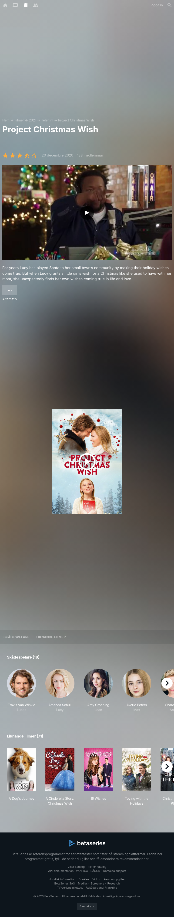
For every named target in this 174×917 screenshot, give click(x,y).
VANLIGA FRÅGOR (88, 871)
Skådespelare (16, 637)
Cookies (83, 879)
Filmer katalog (97, 866)
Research (113, 883)
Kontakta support (114, 871)
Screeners (97, 883)
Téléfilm (47, 120)
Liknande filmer (51, 637)
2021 (32, 120)
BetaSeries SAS (64, 883)
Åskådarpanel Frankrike (101, 887)
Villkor (96, 879)
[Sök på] (169, 5)
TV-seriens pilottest (70, 887)
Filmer (19, 120)
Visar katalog (76, 866)
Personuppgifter (114, 879)
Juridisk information (62, 879)
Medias (82, 883)
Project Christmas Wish (76, 120)
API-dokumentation (61, 871)
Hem (6, 120)
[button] (21, 690)
